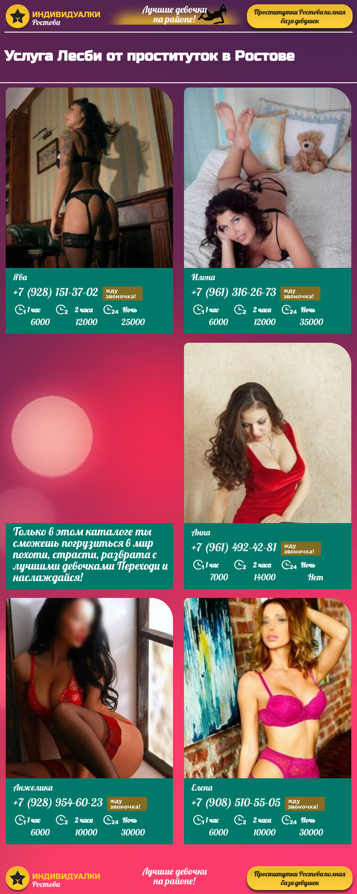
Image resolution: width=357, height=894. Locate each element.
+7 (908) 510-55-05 (258, 803)
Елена (201, 787)
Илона (203, 276)
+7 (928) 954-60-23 (80, 803)
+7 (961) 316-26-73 (255, 293)
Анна (200, 532)
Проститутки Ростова (300, 16)
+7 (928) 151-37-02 (78, 293)
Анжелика (32, 787)
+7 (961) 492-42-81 (256, 548)
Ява (20, 276)
